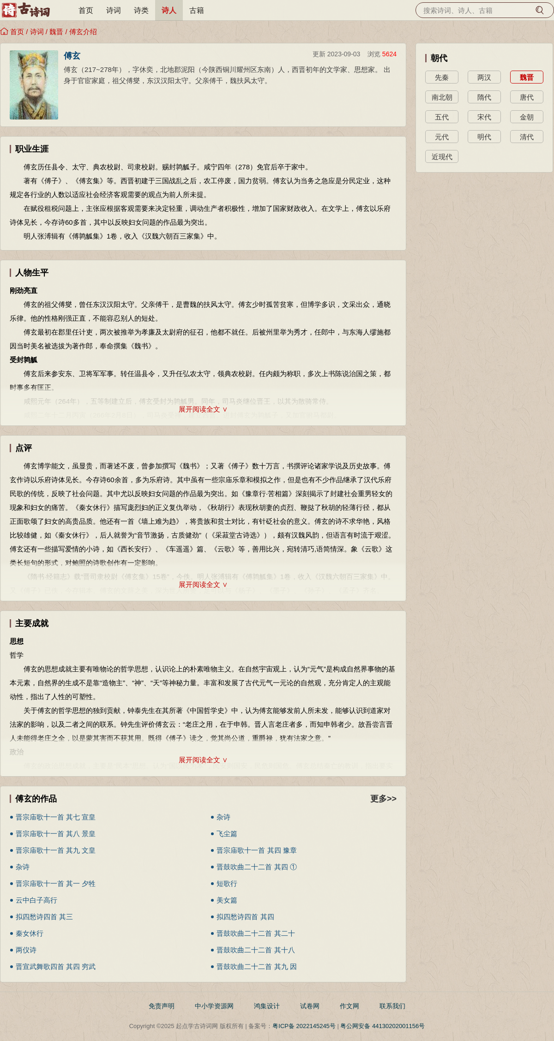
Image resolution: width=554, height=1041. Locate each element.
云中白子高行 (36, 900)
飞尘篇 (227, 834)
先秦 (442, 77)
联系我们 (392, 1006)
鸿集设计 (267, 1006)
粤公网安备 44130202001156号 (382, 1026)
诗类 (141, 10)
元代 (442, 137)
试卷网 (309, 1006)
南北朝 (442, 97)
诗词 (113, 10)
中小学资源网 (214, 1006)
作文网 (349, 1006)
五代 (442, 117)
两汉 (484, 77)
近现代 (442, 157)
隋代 (484, 97)
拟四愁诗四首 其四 (245, 917)
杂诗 (223, 817)
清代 (527, 137)
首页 (85, 10)
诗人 (169, 10)
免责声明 (162, 1006)
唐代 (527, 97)
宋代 (484, 117)
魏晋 (56, 32)
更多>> (383, 798)
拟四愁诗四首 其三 (44, 917)
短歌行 (227, 883)
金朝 (527, 117)
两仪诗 (26, 950)
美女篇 (227, 900)
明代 (484, 137)
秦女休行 (29, 933)
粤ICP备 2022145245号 (304, 1026)
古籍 (196, 10)
